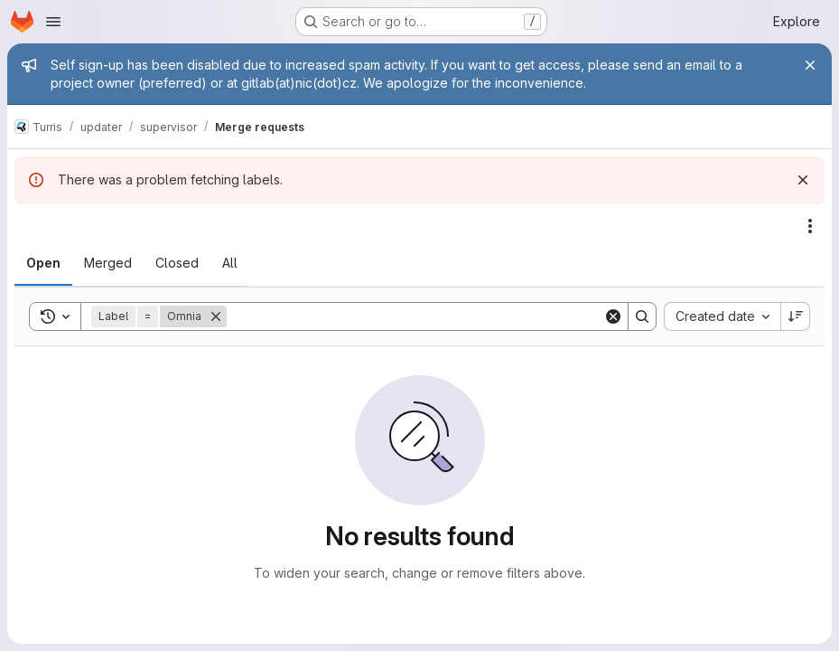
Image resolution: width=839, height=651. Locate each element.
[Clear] (613, 316)
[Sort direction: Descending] (795, 316)
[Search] (415, 316)
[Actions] (810, 226)
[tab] (43, 263)
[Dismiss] (803, 180)
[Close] (810, 65)
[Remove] (216, 316)
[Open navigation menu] (53, 21)
